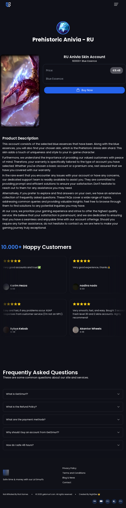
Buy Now (84, 90)
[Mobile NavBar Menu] (117, 4)
